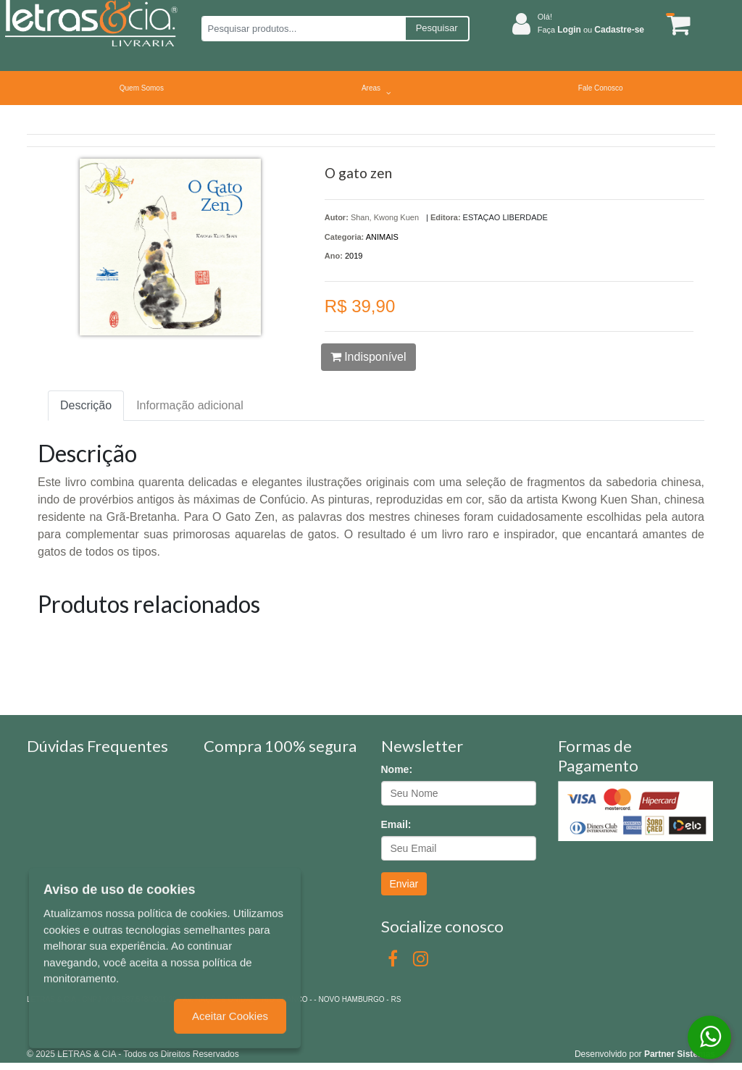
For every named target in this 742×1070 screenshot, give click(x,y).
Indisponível (368, 357)
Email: (396, 824)
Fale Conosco (600, 88)
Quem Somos (142, 88)
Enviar (404, 884)
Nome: (397, 769)
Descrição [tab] (86, 405)
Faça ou (591, 29)
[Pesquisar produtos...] (303, 28)
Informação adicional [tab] (189, 405)
